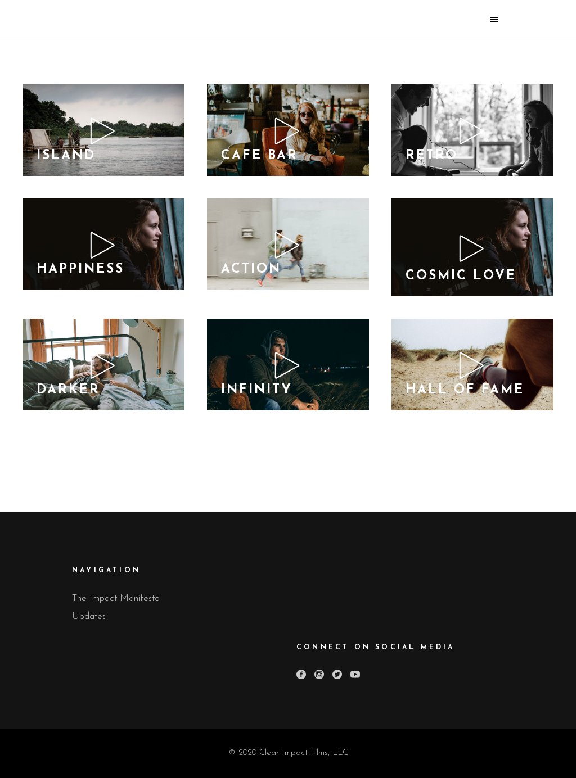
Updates (89, 616)
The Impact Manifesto (116, 598)
